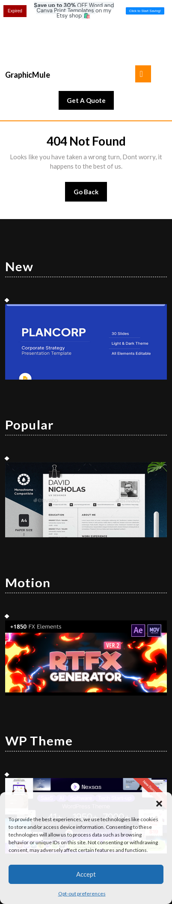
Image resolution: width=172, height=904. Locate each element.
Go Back (90, 144)
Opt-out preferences (82, 893)
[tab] (143, 23)
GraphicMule (27, 24)
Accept (86, 874)
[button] (159, 803)
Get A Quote (90, 52)
